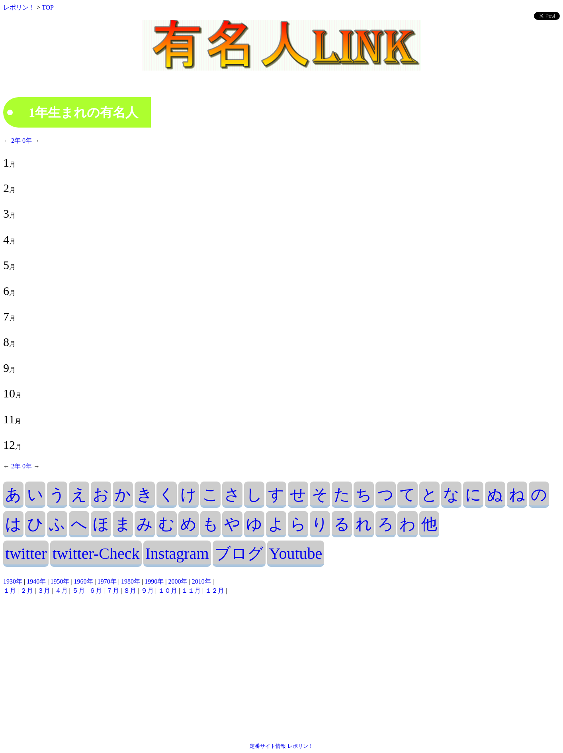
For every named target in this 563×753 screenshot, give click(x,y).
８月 (129, 590)
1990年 (154, 581)
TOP (48, 7)
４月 (61, 590)
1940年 (36, 581)
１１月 (191, 590)
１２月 (214, 590)
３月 (43, 590)
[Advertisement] (281, 669)
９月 (147, 590)
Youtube (296, 553)
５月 (78, 590)
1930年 (12, 581)
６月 (95, 590)
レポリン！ (19, 7)
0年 (26, 140)
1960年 (83, 581)
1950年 (59, 581)
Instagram (177, 553)
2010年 (201, 581)
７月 (112, 590)
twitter (26, 553)
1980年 (130, 581)
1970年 (107, 581)
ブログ (239, 553)
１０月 (167, 590)
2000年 (177, 581)
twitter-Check (95, 553)
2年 (16, 140)
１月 (9, 590)
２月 (26, 590)
